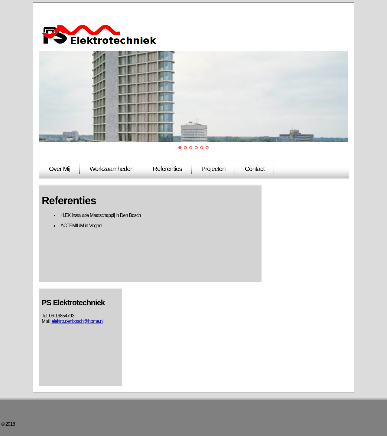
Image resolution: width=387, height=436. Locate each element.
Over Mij (59, 168)
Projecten (213, 168)
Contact (255, 168)
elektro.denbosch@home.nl (77, 321)
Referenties (167, 168)
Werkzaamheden (111, 168)
